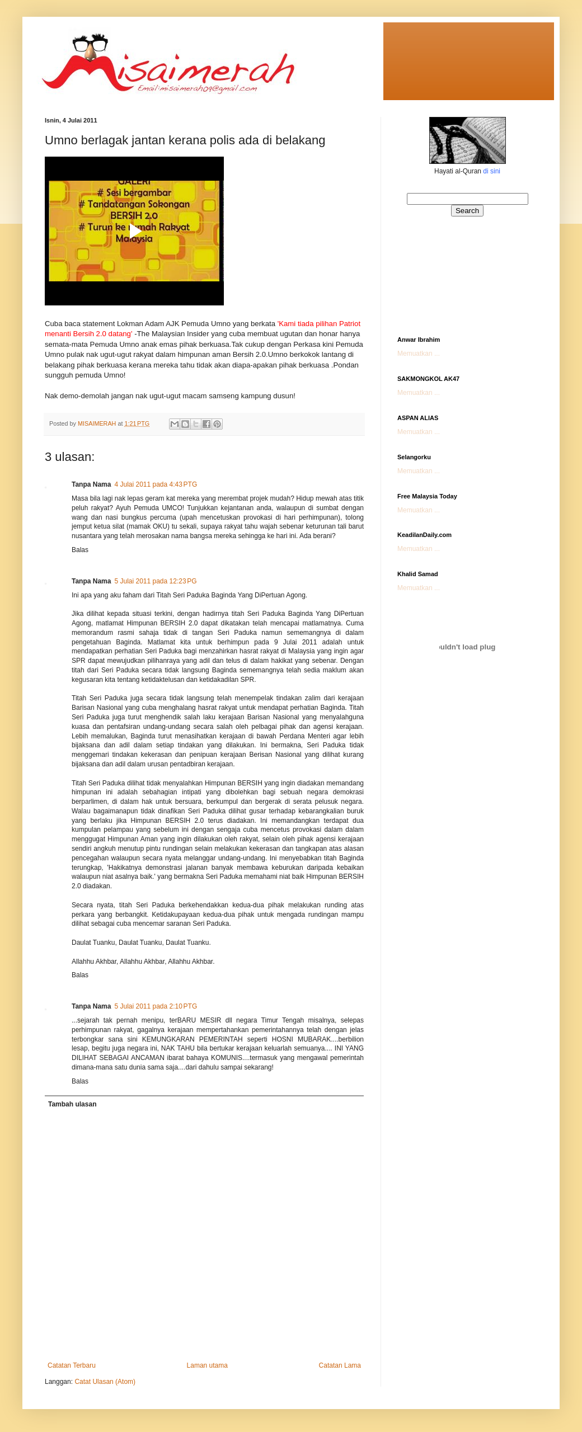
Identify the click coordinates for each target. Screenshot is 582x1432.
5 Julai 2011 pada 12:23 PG (155, 581)
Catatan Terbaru (72, 1365)
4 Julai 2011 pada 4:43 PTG (155, 484)
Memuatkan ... (418, 353)
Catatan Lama (340, 1365)
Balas (80, 550)
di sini (491, 171)
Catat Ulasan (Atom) (104, 1382)
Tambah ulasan (72, 1104)
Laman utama (207, 1365)
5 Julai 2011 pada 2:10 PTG (155, 1006)
